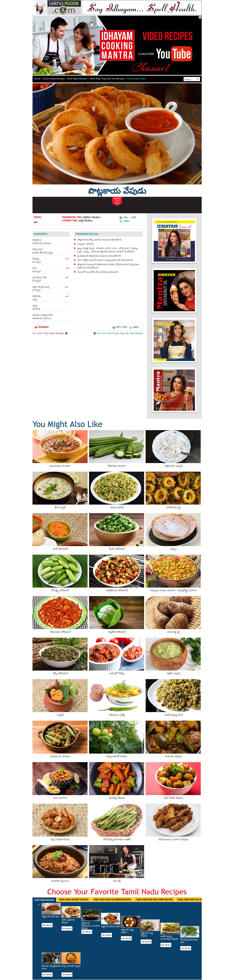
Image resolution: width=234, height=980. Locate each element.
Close (200, 17)
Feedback (41, 327)
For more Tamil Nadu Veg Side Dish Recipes (118, 333)
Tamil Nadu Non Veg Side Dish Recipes (197, 899)
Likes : (134, 327)
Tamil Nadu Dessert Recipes (73, 899)
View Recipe (47, 925)
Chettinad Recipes (44, 899)
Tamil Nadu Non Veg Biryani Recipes (112, 899)
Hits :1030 (119, 327)
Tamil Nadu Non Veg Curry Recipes (154, 899)
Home (38, 78)
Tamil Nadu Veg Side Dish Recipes (108, 78)
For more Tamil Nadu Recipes (50, 333)
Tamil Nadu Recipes (78, 78)
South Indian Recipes (54, 78)
